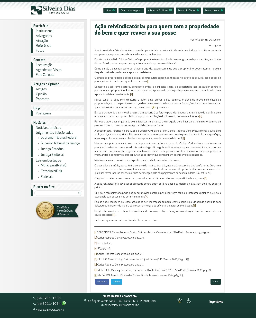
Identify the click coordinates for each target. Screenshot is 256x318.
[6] (205, 178)
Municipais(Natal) (53, 165)
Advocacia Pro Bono (160, 10)
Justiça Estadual (52, 149)
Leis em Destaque (48, 160)
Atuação (42, 41)
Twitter (116, 282)
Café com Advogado (130, 10)
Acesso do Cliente (188, 10)
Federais (47, 177)
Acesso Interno (214, 10)
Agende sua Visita (49, 70)
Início (110, 10)
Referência (43, 46)
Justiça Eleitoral (52, 155)
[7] (146, 197)
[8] (194, 206)
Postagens (43, 113)
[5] (184, 138)
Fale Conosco (45, 75)
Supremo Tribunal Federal (59, 137)
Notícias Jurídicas (48, 128)
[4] (200, 116)
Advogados (44, 36)
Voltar (216, 282)
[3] (153, 107)
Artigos (41, 89)
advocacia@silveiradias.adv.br (122, 305)
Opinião (41, 94)
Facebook (102, 282)
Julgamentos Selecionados (54, 133)
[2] (131, 94)
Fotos (40, 50)
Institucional (44, 31)
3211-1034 (49, 304)
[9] (113, 215)
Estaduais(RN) (51, 171)
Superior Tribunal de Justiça (60, 143)
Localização (44, 65)
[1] (148, 81)
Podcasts (42, 99)
